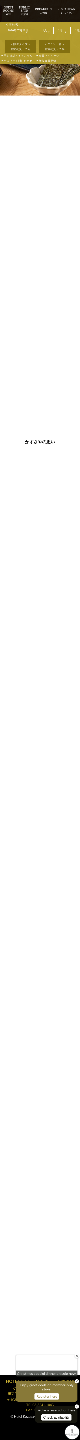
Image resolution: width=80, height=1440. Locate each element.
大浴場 (24, 11)
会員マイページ (49, 55)
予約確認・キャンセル (18, 55)
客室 (8, 11)
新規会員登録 (47, 60)
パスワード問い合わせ (18, 60)
